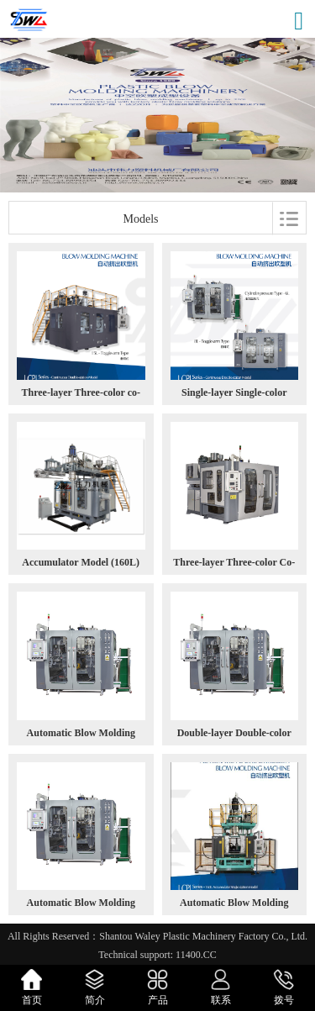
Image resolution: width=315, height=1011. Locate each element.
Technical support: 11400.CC (157, 955)
